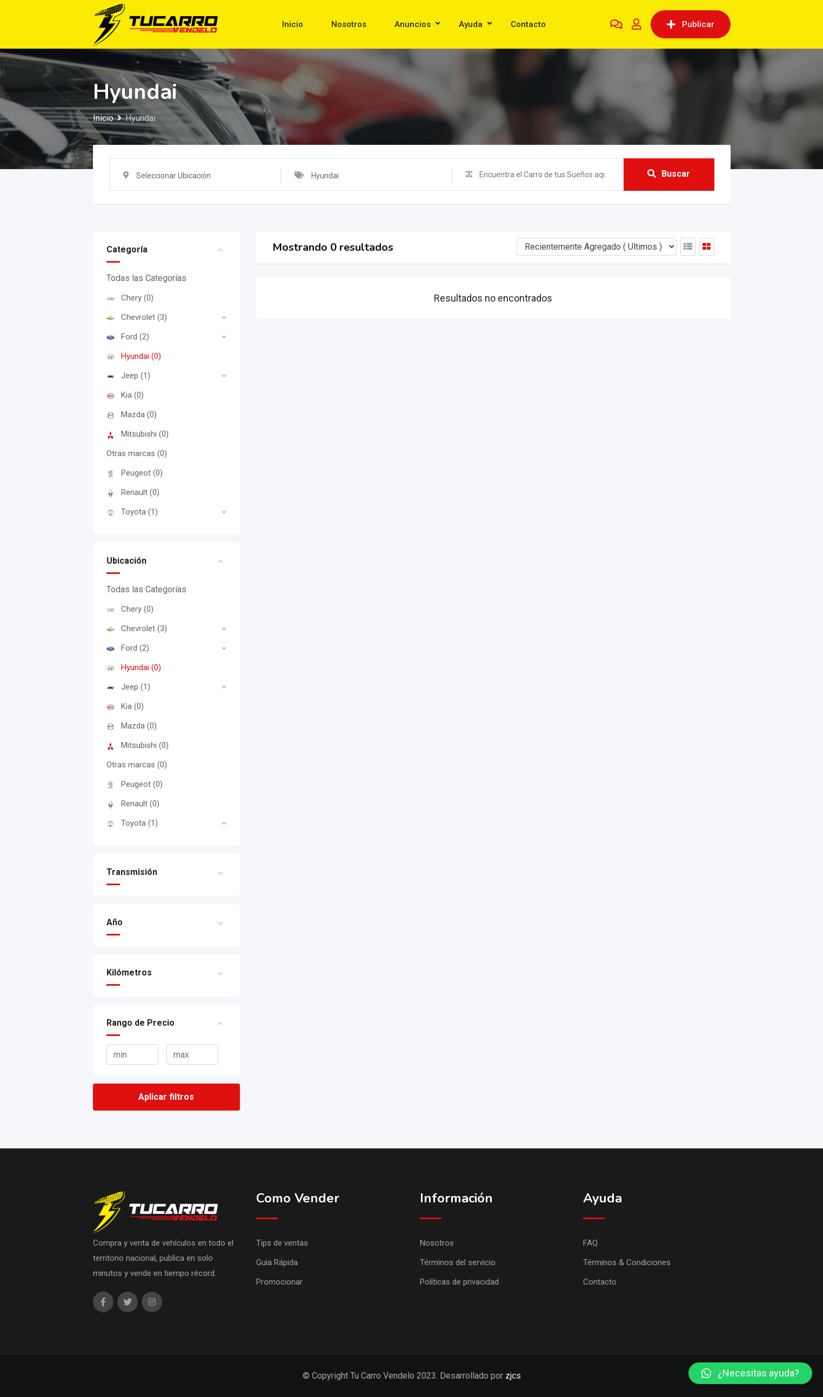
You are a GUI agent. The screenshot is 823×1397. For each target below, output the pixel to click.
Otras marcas (136, 453)
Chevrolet (136, 317)
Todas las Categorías (146, 278)
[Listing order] (597, 247)
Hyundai (133, 356)
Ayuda (471, 24)
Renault (132, 492)
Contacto (528, 24)
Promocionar (279, 1282)
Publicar (690, 24)
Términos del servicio (458, 1262)
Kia (125, 395)
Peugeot (134, 473)
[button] (750, 1373)
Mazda (131, 414)
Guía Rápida (277, 1262)
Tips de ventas (282, 1243)
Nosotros (348, 24)
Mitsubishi (137, 434)
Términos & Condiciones (627, 1262)
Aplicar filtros (166, 1097)
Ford (127, 337)
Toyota (132, 512)
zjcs (513, 1376)
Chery (129, 298)
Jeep (128, 375)
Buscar (668, 174)
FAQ (590, 1243)
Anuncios (412, 24)
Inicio (292, 24)
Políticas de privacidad (459, 1282)
